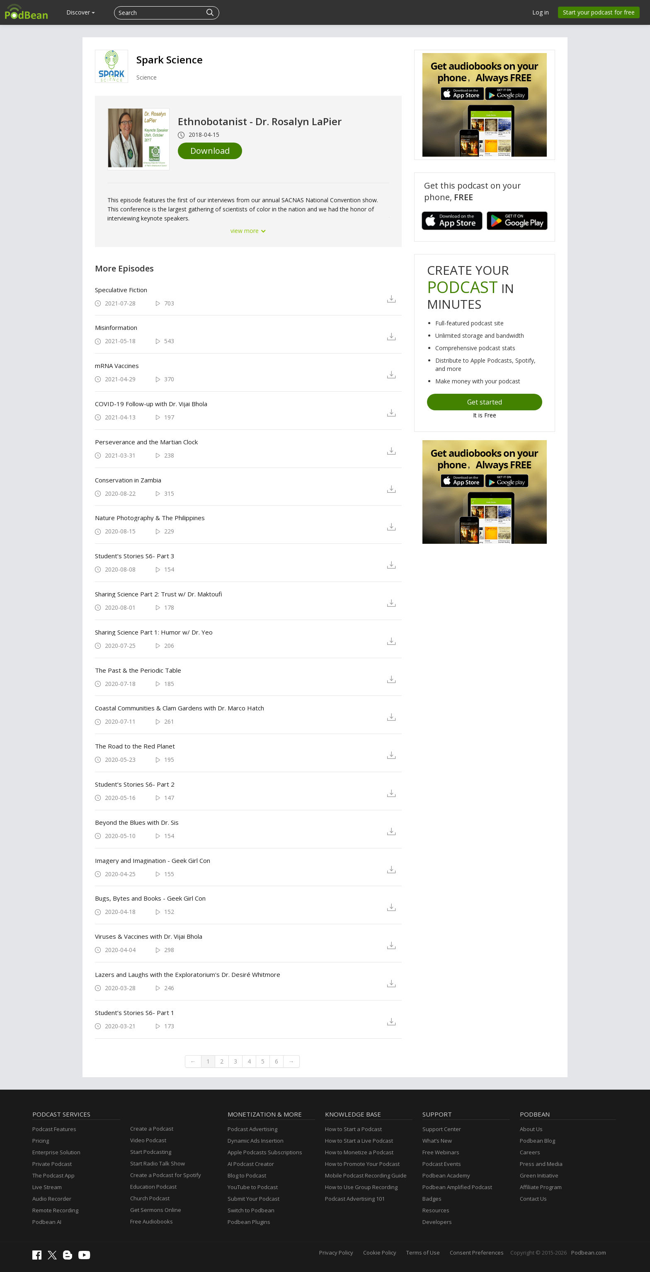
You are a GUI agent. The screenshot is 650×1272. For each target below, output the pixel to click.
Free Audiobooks (151, 1221)
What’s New (437, 1140)
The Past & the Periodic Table (138, 670)
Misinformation (116, 327)
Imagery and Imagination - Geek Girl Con (152, 860)
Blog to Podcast (247, 1175)
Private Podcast (52, 1164)
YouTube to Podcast (253, 1187)
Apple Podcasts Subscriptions (265, 1152)
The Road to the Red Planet (135, 746)
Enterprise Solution (56, 1152)
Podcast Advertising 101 (355, 1198)
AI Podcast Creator (251, 1164)
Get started (484, 402)
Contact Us (533, 1198)
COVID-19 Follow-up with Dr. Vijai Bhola (151, 403)
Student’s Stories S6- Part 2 (135, 784)
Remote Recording (55, 1210)
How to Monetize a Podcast (359, 1152)
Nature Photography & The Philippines (150, 517)
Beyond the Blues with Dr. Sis (137, 822)
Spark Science (169, 59)
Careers (530, 1152)
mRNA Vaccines (117, 365)
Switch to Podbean (251, 1210)
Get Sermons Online (155, 1210)
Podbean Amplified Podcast (457, 1187)
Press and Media (541, 1164)
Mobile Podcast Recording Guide (366, 1175)
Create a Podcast (151, 1128)
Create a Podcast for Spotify (165, 1175)
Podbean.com (588, 1252)
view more (248, 231)
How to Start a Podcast (353, 1129)
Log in (540, 12)
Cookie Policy (379, 1252)
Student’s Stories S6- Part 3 (135, 556)
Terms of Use (423, 1252)
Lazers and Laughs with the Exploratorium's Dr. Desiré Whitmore (187, 974)
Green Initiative (539, 1175)
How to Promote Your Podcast (362, 1164)
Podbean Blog (537, 1140)
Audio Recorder (51, 1198)
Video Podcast (148, 1140)
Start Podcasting (150, 1152)
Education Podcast (153, 1186)
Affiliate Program (541, 1187)
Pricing (40, 1140)
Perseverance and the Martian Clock (146, 442)
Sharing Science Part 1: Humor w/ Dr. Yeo (154, 632)
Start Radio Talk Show (157, 1163)
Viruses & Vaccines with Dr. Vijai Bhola (148, 936)
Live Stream (47, 1187)
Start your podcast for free (599, 12)
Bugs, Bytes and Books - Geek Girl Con (150, 898)
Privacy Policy (336, 1252)
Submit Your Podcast (253, 1198)
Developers (437, 1222)
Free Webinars (440, 1152)
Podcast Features (54, 1129)
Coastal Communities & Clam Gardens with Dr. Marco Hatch (179, 708)
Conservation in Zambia (128, 480)
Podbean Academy (446, 1175)
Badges (431, 1198)
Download (210, 150)
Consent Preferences (477, 1252)
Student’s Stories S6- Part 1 (135, 1012)
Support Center (441, 1129)
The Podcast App (53, 1175)
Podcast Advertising (252, 1129)
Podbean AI (46, 1222)
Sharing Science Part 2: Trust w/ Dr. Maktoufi (158, 594)
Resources (435, 1210)
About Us (531, 1129)
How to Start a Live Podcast (359, 1140)
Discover (80, 12)
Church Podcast (150, 1198)
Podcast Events (441, 1164)
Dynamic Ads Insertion (256, 1140)
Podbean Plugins (249, 1222)
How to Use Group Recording (361, 1187)
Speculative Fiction (121, 289)
